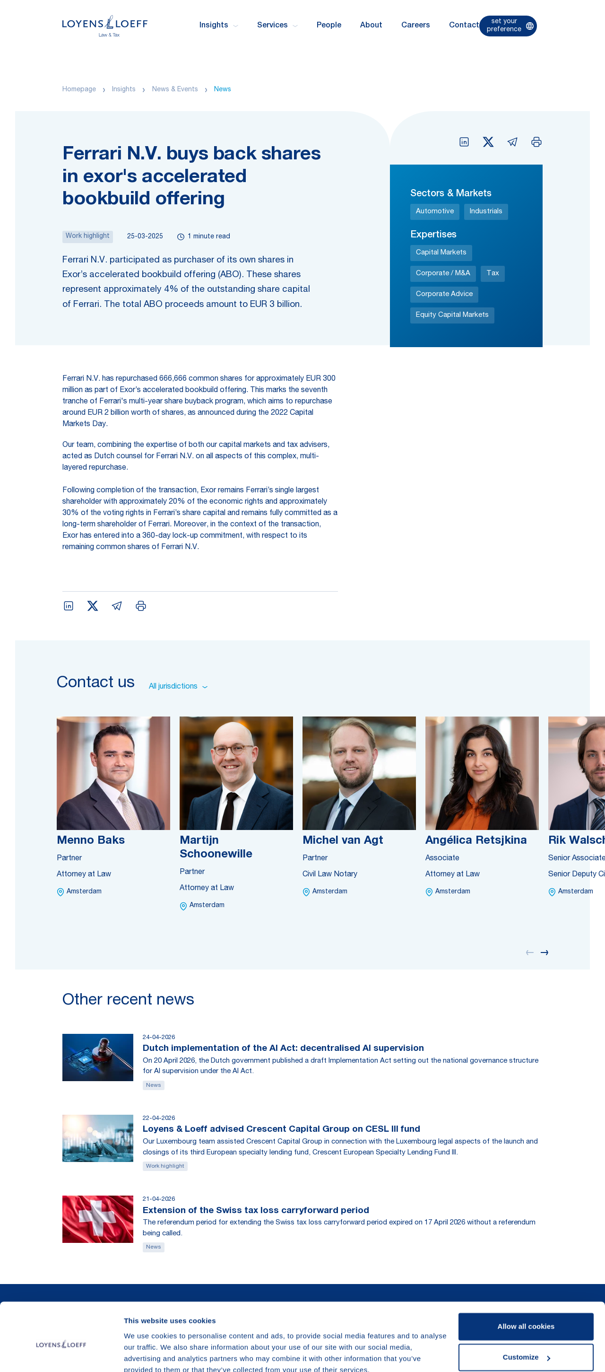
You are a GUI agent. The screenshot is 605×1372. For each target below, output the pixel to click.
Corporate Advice (444, 294)
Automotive (435, 211)
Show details (146, 1353)
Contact (464, 26)
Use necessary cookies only (526, 1346)
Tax (492, 273)
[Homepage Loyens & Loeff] (104, 25)
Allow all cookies (526, 1284)
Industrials (486, 211)
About (371, 26)
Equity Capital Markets (452, 315)
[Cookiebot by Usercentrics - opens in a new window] (61, 1353)
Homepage (79, 90)
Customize (526, 1315)
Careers (415, 26)
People (329, 26)
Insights (124, 90)
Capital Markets (441, 252)
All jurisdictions (178, 687)
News (222, 90)
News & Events (175, 90)
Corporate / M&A (443, 273)
